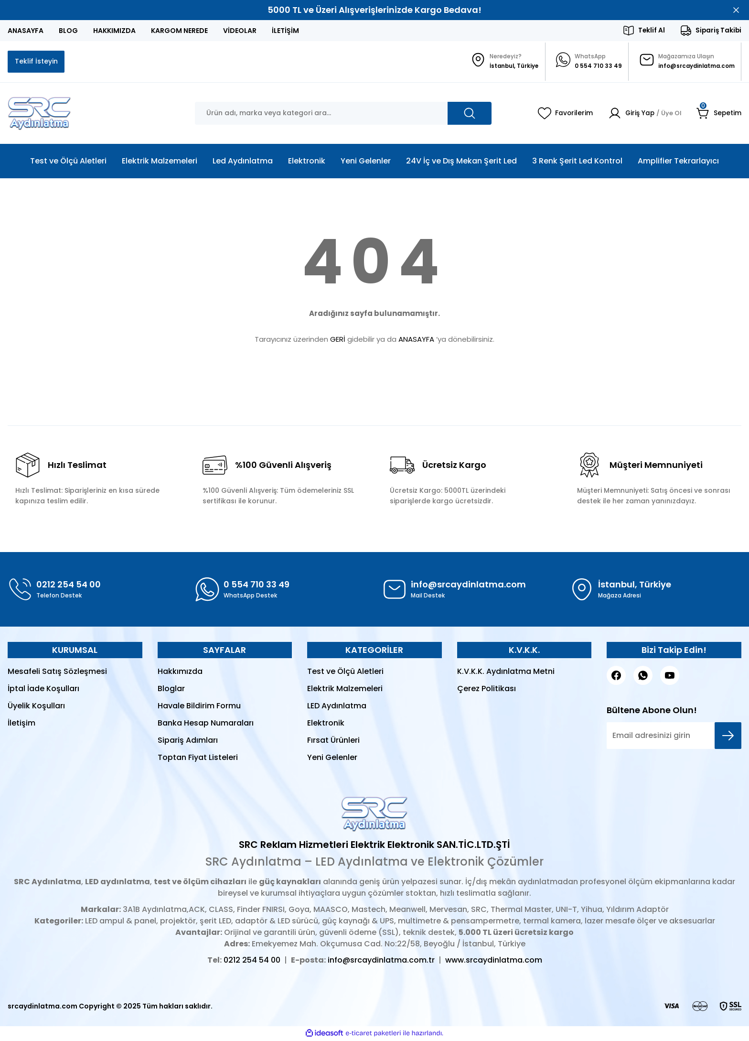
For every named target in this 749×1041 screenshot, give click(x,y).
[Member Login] (642, 114)
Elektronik (325, 723)
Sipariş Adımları (188, 741)
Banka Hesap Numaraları (206, 723)
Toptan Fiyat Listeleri (198, 758)
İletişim (21, 723)
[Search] (343, 114)
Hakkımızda (180, 672)
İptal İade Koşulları (43, 689)
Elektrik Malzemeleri (345, 689)
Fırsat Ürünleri (333, 741)
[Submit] (728, 736)
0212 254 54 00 (252, 960)
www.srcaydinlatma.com (493, 960)
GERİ (337, 340)
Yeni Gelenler (332, 758)
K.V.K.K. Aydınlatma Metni (506, 672)
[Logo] (39, 114)
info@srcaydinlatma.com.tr (381, 960)
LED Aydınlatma (336, 706)
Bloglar (171, 689)
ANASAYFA (416, 340)
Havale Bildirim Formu (199, 706)
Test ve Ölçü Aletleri (345, 672)
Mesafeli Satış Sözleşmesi (57, 672)
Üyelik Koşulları (36, 706)
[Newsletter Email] (674, 736)
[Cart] (718, 114)
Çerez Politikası (486, 689)
